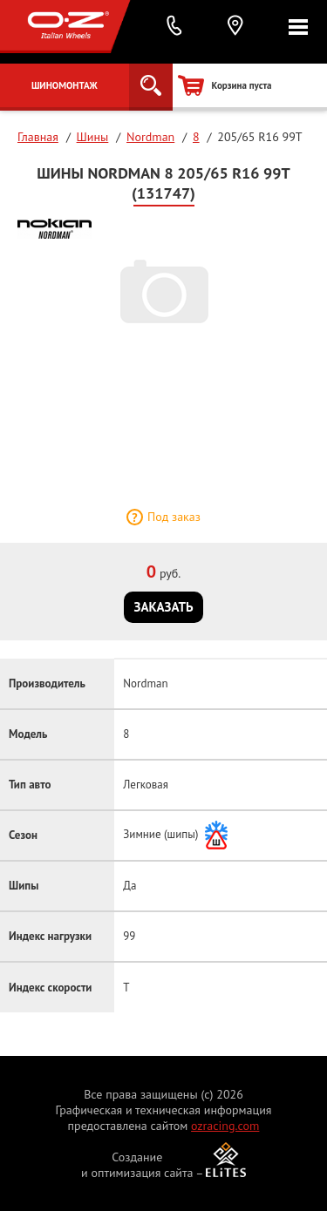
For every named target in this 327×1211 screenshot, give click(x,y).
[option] (163, 291)
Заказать (164, 607)
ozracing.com (225, 1125)
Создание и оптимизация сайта (137, 1165)
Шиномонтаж (64, 85)
